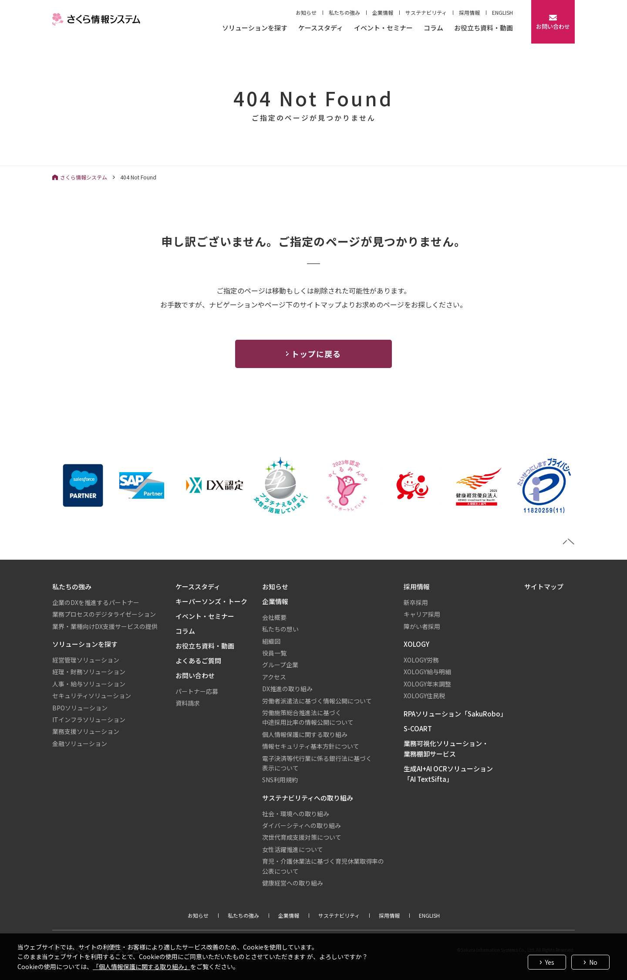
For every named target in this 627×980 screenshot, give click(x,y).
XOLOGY (416, 644)
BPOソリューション (80, 707)
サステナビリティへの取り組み (307, 797)
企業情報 (382, 12)
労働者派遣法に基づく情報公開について (317, 700)
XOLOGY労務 (421, 660)
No (593, 962)
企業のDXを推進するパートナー (95, 602)
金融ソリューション (79, 743)
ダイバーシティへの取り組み (301, 825)
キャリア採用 (422, 614)
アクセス (274, 676)
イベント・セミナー (383, 28)
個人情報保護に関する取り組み (304, 734)
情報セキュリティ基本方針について (310, 746)
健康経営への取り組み (292, 883)
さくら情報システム (83, 177)
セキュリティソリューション (91, 695)
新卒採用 (416, 602)
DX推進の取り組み (287, 688)
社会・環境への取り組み (295, 813)
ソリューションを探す (254, 28)
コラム (433, 28)
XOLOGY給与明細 (427, 671)
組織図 (271, 641)
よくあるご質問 (198, 660)
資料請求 (187, 703)
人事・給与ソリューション (88, 683)
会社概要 (274, 617)
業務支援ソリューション (85, 731)
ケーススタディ (320, 28)
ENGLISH (502, 12)
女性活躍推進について (292, 849)
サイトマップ (543, 586)
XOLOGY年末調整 (427, 683)
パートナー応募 (196, 691)
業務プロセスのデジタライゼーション (104, 614)
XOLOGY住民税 (424, 695)
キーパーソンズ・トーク (211, 601)
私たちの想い (280, 629)
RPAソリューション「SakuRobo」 (455, 713)
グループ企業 (280, 664)
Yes (549, 962)
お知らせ (306, 12)
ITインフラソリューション (88, 719)
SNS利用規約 (280, 779)
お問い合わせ (195, 675)
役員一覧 (274, 653)
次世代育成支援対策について (301, 837)
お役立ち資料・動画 (483, 28)
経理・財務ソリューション (88, 671)
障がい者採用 (422, 626)
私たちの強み (344, 12)
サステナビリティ (426, 12)
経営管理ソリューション (85, 660)
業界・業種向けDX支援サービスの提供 (105, 626)
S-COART (418, 728)
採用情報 (469, 12)
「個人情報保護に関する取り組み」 (141, 966)
